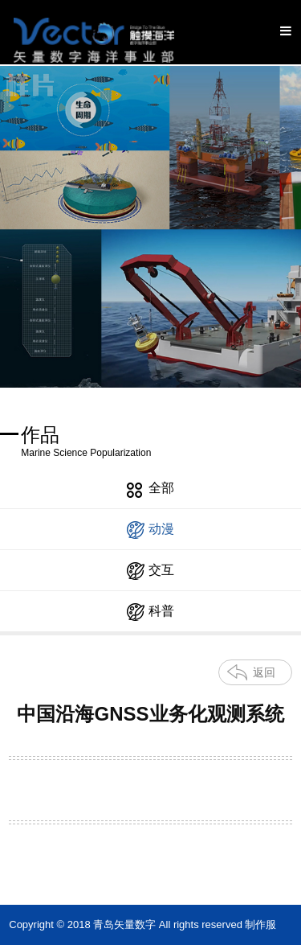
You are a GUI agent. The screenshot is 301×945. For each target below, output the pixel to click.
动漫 (150, 530)
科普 (150, 612)
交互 (150, 571)
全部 (150, 489)
